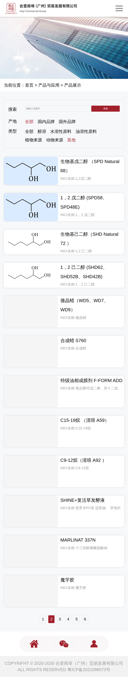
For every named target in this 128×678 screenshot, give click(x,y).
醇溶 (42, 131)
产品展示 (72, 85)
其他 (71, 140)
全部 (29, 121)
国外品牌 (67, 121)
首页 (29, 85)
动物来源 (54, 140)
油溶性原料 (86, 131)
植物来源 (33, 140)
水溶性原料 (60, 131)
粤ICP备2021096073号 (88, 670)
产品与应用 (48, 85)
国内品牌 (46, 121)
